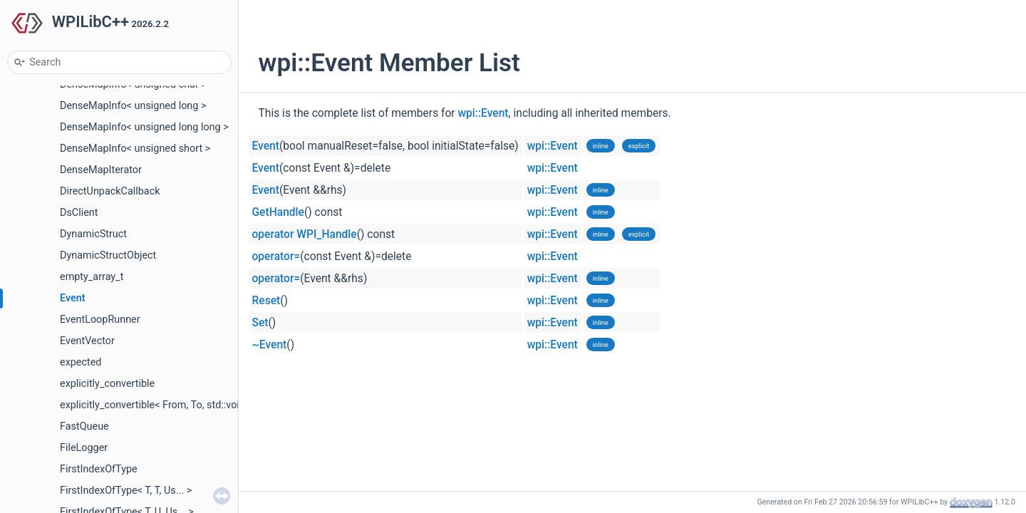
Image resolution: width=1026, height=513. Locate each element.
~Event (269, 344)
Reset (266, 300)
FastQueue (84, 426)
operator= (276, 256)
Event (73, 298)
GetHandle (278, 212)
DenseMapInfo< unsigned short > (135, 148)
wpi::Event (483, 113)
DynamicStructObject (108, 255)
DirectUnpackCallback (110, 191)
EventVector (87, 341)
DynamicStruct (93, 234)
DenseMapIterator (101, 170)
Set (260, 322)
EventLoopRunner (100, 320)
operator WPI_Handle (304, 234)
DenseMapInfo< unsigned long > (133, 106)
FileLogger (84, 448)
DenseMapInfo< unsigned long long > (144, 127)
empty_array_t (91, 277)
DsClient (79, 213)
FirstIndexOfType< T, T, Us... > (126, 490)
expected (80, 362)
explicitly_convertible (107, 384)
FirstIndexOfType (99, 469)
